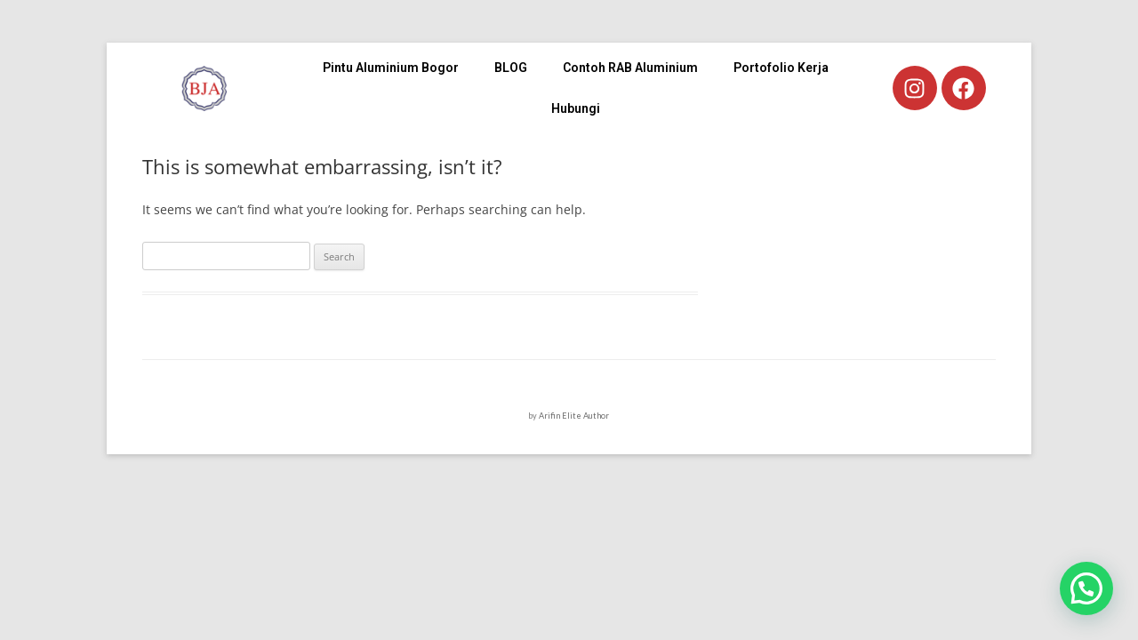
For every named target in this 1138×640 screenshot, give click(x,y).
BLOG (510, 67)
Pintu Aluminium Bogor (391, 67)
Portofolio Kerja (781, 67)
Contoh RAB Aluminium (630, 67)
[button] (1086, 588)
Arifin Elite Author (574, 415)
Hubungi (575, 108)
